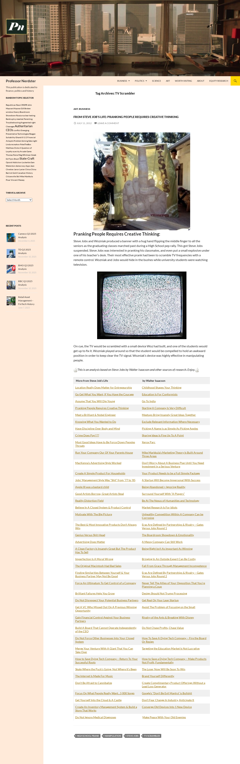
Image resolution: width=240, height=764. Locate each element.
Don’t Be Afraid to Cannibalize (93, 690)
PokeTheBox (25, 145)
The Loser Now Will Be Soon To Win (163, 676)
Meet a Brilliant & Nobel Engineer (95, 422)
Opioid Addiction (13, 164)
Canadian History (25, 174)
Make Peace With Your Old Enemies (164, 724)
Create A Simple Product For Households (100, 480)
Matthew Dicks (12, 149)
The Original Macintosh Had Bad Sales (98, 573)
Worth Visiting (183, 81)
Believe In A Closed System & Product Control (103, 514)
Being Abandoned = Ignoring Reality (163, 494)
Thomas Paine (12, 156)
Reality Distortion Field (89, 507)
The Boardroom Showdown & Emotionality (168, 542)
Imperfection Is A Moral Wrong (94, 566)
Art (168, 81)
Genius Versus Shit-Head (90, 542)
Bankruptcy (11, 119)
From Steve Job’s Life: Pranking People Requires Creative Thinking (139, 119)
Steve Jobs (132, 743)
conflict (17, 131)
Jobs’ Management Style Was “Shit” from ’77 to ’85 (105, 487)
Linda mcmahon (13, 145)
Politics (139, 81)
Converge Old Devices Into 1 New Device (167, 714)
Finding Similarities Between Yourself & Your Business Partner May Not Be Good (102, 581)
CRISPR (24, 105)
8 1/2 (24, 138)
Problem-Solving (21, 142)
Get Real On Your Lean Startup (160, 607)
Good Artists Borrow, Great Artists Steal (99, 500)
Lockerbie (26, 164)
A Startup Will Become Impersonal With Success (171, 487)
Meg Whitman (24, 156)
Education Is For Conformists (159, 401)
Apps (28, 167)
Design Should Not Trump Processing (164, 600)
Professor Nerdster (21, 81)
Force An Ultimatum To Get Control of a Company (105, 590)
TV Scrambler (152, 743)
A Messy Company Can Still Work (162, 548)
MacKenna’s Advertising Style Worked (98, 470)
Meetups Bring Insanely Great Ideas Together (169, 422)
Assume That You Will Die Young (95, 408)
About (200, 81)
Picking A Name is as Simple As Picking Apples (170, 435)
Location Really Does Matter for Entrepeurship (103, 394)
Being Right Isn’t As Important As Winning (167, 555)
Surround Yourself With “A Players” (163, 500)
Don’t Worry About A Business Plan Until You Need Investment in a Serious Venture (173, 471)
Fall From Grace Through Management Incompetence (174, 573)
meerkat (19, 119)
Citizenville (11, 178)
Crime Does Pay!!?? (87, 442)
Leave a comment (108, 130)
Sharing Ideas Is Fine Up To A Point (163, 442)
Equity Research (218, 81)
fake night (33, 142)
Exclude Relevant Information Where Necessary (171, 428)
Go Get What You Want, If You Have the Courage (104, 401)
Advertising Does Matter (90, 548)
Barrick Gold (11, 174)
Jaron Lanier (19, 171)
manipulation (113, 743)
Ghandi (18, 138)
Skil (18, 178)
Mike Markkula (26, 178)
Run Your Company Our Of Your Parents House (104, 459)
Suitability (10, 138)
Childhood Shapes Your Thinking (161, 394)
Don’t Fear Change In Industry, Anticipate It (168, 707)
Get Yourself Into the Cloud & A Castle (98, 707)
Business (122, 81)
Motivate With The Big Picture (93, 521)
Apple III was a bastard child (92, 494)
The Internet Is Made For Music (94, 683)
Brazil (16, 160)
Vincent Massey (17, 181)
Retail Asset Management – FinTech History (26, 302)
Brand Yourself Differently (158, 683)
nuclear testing (28, 115)
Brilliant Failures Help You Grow (95, 600)
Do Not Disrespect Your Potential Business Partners (106, 607)
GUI (22, 108)
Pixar (8, 181)
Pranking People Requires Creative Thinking (102, 415)
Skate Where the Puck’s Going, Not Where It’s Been (106, 676)
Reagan (32, 135)
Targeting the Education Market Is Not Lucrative (171, 655)
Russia (19, 115)
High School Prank (88, 743)
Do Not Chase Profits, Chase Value (163, 634)
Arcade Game (25, 152)
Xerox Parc (148, 449)
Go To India (149, 408)
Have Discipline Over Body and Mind (97, 435)
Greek (33, 156)
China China (30, 171)
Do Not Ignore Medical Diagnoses (95, 724)
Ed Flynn (10, 160)
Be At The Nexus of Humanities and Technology (170, 507)
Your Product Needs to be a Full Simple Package (171, 480)
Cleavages (10, 127)
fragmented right (28, 122)
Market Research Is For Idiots (159, 514)
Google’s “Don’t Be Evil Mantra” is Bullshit (167, 700)
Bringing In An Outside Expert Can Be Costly (169, 566)
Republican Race (13, 105)
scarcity (16, 152)
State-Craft (27, 160)
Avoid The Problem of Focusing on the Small (168, 614)
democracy (20, 167)
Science (156, 81)
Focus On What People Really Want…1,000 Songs (104, 700)
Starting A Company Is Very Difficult (164, 415)
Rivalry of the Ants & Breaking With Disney (168, 624)
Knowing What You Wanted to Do (95, 428)
